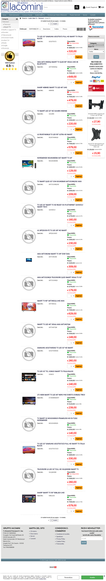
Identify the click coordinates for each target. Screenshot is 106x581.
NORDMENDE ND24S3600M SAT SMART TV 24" (54, 159)
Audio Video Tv (40, 15)
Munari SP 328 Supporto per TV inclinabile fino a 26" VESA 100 (96, 146)
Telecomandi (6, 36)
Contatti (92, 15)
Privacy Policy (60, 540)
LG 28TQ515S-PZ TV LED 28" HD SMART (52, 232)
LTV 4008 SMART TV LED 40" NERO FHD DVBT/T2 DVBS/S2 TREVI (61, 396)
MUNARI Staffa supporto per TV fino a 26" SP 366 (96, 115)
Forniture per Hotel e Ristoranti (57, 15)
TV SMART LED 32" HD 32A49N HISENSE (52, 112)
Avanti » (55, 25)
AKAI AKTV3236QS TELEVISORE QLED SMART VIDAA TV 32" (59, 279)
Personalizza (68, 577)
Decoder (5, 34)
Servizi (85, 15)
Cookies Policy (42, 578)
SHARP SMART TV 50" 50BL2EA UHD (50, 494)
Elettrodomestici (14, 15)
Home (4, 15)
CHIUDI (104, 576)
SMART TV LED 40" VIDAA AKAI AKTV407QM (53, 326)
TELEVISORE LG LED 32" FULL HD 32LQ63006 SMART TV (58, 471)
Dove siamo (34, 535)
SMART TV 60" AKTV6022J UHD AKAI (50, 302)
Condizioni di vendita (62, 536)
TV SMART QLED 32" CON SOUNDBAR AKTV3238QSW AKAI (59, 183)
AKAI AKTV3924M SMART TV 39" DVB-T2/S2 (53, 255)
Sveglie (4, 47)
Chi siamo (33, 533)
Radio (4, 44)
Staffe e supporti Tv (9, 31)
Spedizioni (59, 538)
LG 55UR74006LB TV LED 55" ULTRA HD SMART (54, 136)
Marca (96, 50)
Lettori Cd (5, 42)
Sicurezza (5, 49)
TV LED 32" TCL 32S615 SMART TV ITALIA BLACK (55, 373)
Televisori (5, 23)
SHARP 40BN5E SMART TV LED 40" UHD (52, 89)
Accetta (92, 577)
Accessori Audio (7, 39)
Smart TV (7, 28)
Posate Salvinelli (75, 15)
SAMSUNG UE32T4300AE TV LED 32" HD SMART (55, 349)
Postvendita (60, 545)
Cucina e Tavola (27, 15)
